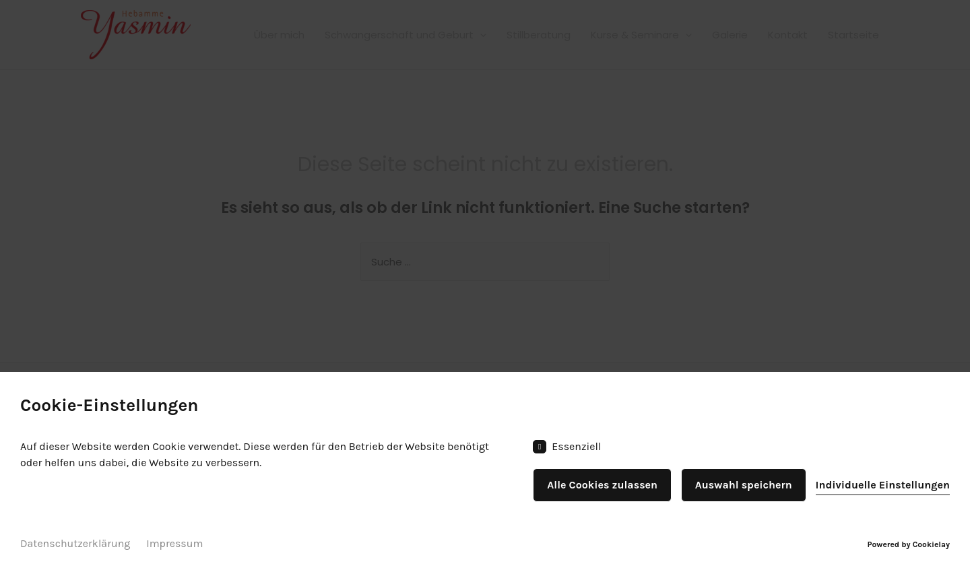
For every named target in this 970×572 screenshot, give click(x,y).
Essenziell (567, 446)
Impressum (174, 543)
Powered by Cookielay (909, 544)
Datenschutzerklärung (75, 543)
